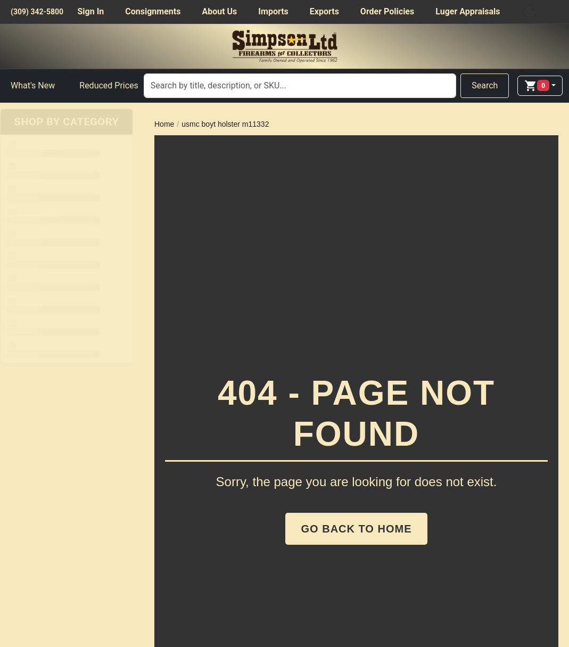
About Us (219, 11)
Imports (273, 11)
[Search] (300, 85)
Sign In (90, 11)
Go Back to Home (356, 529)
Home (164, 124)
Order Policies (387, 11)
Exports (324, 11)
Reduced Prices (108, 85)
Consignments (152, 11)
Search (485, 85)
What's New (33, 85)
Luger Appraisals (467, 11)
